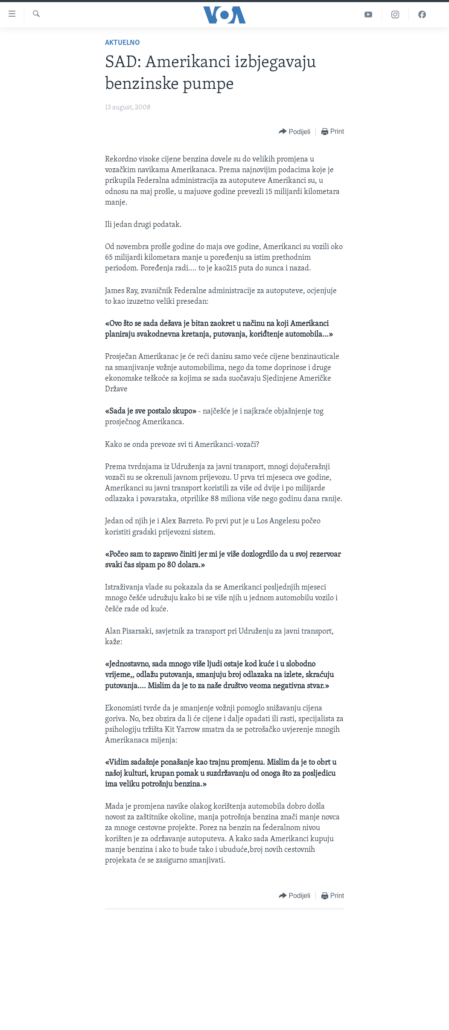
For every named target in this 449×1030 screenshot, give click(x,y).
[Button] (294, 132)
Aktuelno (122, 43)
